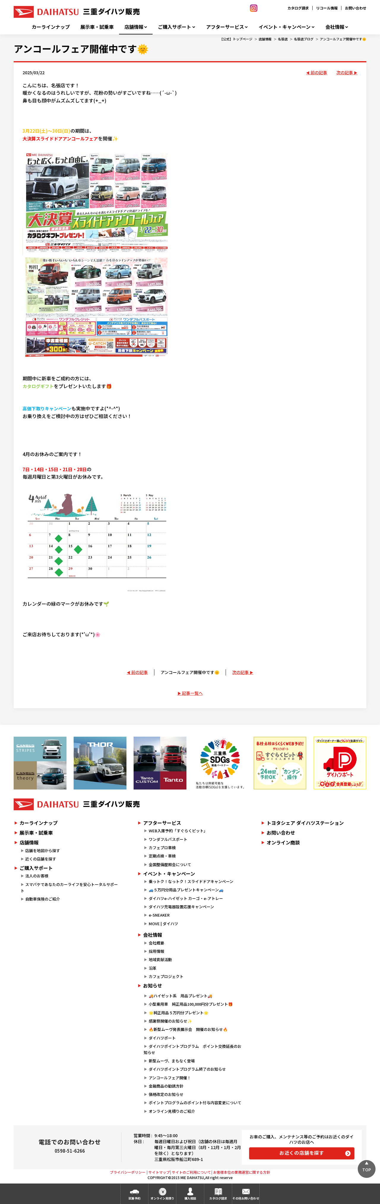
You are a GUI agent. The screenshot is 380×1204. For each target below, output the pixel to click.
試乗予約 (134, 1198)
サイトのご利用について (191, 1172)
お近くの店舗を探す (301, 1152)
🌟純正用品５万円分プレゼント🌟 (178, 1012)
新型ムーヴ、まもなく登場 (172, 1061)
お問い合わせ (355, 7)
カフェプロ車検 (162, 847)
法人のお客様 (36, 876)
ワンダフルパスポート (168, 839)
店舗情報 (133, 27)
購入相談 (190, 1198)
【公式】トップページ (236, 39)
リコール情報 (327, 7)
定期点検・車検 (162, 856)
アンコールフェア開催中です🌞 (343, 39)
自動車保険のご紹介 (42, 899)
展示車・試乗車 (97, 27)
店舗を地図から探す (42, 850)
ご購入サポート (174, 27)
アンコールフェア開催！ (170, 1077)
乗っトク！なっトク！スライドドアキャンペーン (191, 881)
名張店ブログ (304, 39)
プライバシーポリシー (127, 1172)
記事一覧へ (192, 693)
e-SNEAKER (159, 915)
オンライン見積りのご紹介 (172, 1111)
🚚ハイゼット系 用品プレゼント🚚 (180, 996)
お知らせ (152, 985)
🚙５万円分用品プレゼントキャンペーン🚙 (186, 890)
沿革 (152, 968)
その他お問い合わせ (245, 1198)
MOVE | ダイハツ (163, 923)
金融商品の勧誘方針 (166, 1086)
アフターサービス (225, 27)
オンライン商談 (283, 842)
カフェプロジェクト (166, 976)
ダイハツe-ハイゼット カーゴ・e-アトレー (186, 898)
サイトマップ (159, 1172)
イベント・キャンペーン (285, 27)
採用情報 (156, 951)
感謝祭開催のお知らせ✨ (170, 1021)
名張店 (283, 39)
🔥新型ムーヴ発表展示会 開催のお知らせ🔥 (188, 1029)
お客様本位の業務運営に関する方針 (241, 1172)
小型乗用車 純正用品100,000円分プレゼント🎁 (191, 1004)
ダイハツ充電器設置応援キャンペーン (181, 906)
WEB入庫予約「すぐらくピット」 (178, 830)
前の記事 (319, 72)
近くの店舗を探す (40, 859)
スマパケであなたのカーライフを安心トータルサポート (69, 887)
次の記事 (344, 72)
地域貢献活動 (160, 959)
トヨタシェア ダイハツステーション (305, 822)
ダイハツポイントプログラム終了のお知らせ (187, 1069)
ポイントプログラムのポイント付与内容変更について (195, 1102)
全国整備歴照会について (170, 864)
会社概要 (156, 943)
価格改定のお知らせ (166, 1094)
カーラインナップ (51, 27)
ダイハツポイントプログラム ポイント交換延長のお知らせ (192, 1049)
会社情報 (334, 27)
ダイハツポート (162, 1038)
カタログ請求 (298, 7)
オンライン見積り (162, 1198)
